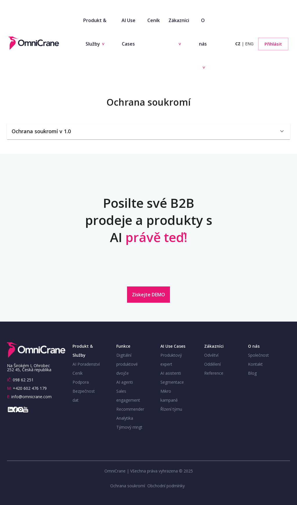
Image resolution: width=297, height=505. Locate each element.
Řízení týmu (171, 409)
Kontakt (255, 364)
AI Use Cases (128, 32)
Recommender (130, 409)
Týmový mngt (129, 427)
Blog (252, 373)
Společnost (258, 355)
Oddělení (212, 364)
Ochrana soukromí (127, 485)
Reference (213, 373)
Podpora (81, 382)
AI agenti (124, 382)
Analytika (124, 418)
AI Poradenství (86, 364)
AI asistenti (170, 373)
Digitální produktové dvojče (127, 364)
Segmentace (172, 382)
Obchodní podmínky (166, 485)
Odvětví (211, 355)
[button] (148, 131)
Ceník (153, 20)
